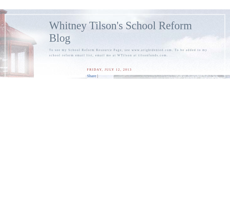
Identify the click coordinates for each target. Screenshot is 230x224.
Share (91, 75)
